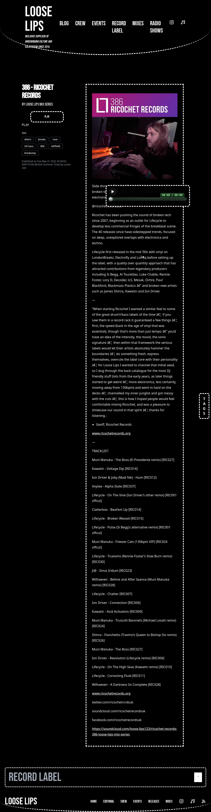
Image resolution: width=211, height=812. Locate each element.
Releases (153, 801)
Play (47, 117)
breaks (42, 139)
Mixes (138, 23)
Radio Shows (156, 27)
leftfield (55, 146)
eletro (27, 139)
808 (42, 146)
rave (55, 139)
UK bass (29, 146)
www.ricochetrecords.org (111, 433)
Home (93, 801)
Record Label (119, 27)
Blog (64, 23)
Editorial (108, 801)
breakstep (30, 153)
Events (99, 23)
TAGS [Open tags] (204, 406)
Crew (80, 23)
